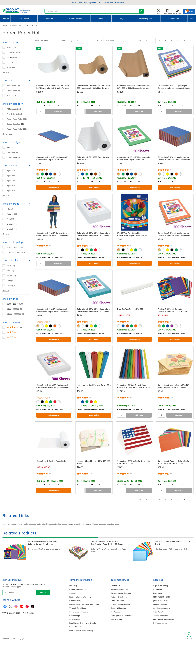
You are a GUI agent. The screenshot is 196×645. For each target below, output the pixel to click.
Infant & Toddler (75, 19)
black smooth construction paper (106, 524)
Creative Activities (160, 616)
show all (5, 72)
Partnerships (74, 616)
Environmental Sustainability (81, 631)
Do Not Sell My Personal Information (84, 604)
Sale (192, 19)
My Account (115, 612)
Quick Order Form (159, 601)
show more (7, 134)
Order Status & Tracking (121, 593)
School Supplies (145, 19)
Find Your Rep (116, 619)
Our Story (73, 586)
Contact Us (115, 586)
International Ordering (120, 604)
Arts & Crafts (23, 19)
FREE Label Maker (159, 623)
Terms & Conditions (77, 608)
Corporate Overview (77, 589)
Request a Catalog (160, 586)
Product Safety (75, 627)
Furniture (49, 19)
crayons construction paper (79, 524)
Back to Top (189, 636)
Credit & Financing (118, 608)
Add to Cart (58, 111)
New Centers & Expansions (163, 619)
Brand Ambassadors (161, 608)
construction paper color (12, 524)
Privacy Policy (75, 601)
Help (158, 11)
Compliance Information (79, 612)
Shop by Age (173, 19)
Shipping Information (119, 589)
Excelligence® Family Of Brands (82, 623)
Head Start (157, 593)
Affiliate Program (159, 604)
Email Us (30, 613)
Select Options (53, 187)
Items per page (67, 40)
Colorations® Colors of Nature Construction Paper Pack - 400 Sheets (107, 542)
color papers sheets (32, 524)
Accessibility (74, 619)
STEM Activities (158, 612)
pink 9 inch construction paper (54, 524)
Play (121, 19)
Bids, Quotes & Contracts (121, 616)
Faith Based (157, 589)
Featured (5, 19)
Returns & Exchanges (119, 597)
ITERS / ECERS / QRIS (161, 597)
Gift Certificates (117, 601)
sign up (43, 592)
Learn (100, 19)
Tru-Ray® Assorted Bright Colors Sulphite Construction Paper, (42, 542)
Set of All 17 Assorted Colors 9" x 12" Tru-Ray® (173, 542)
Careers (72, 593)
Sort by (99, 40)
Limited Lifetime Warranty (80, 597)
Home (4, 25)
